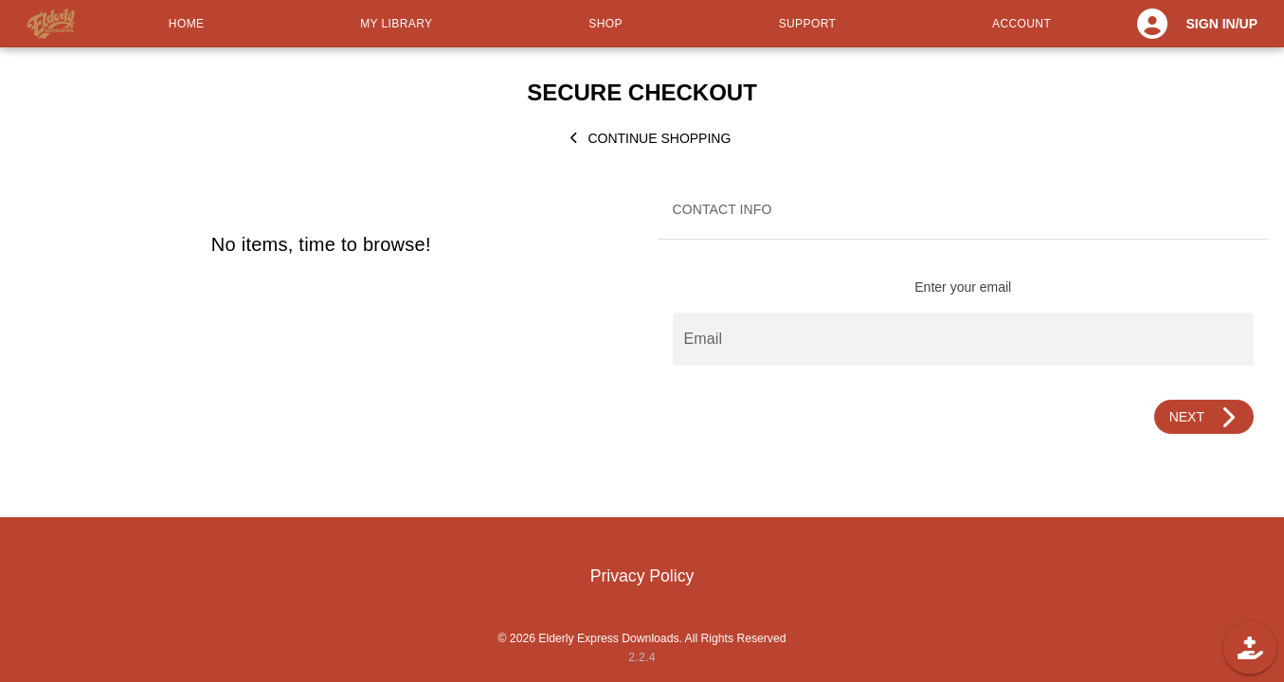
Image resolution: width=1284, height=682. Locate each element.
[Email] (963, 339)
